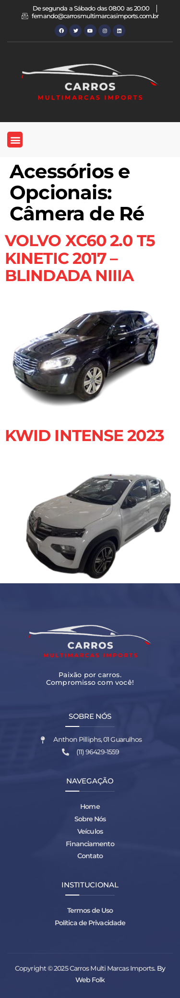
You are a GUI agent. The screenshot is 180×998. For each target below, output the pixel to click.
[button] (15, 139)
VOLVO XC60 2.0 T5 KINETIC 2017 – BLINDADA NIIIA (80, 258)
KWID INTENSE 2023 (84, 435)
